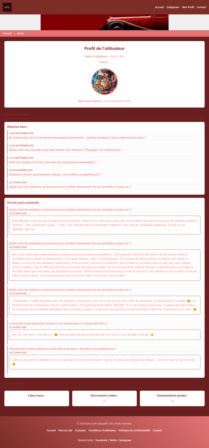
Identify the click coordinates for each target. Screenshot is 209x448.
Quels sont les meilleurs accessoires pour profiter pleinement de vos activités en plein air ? (70, 186)
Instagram (125, 440)
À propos (80, 430)
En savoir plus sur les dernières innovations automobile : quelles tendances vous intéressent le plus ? (77, 137)
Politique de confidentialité (134, 430)
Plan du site (65, 430)
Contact (201, 7)
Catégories (173, 7)
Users (20, 33)
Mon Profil (188, 7)
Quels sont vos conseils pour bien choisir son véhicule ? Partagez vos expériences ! (65, 149)
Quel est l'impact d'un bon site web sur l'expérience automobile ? (52, 162)
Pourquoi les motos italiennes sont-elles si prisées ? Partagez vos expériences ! (62, 348)
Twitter (113, 440)
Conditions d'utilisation (102, 430)
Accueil (159, 7)
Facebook (101, 440)
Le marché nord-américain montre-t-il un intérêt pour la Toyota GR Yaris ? (58, 323)
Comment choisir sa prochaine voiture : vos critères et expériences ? (55, 174)
